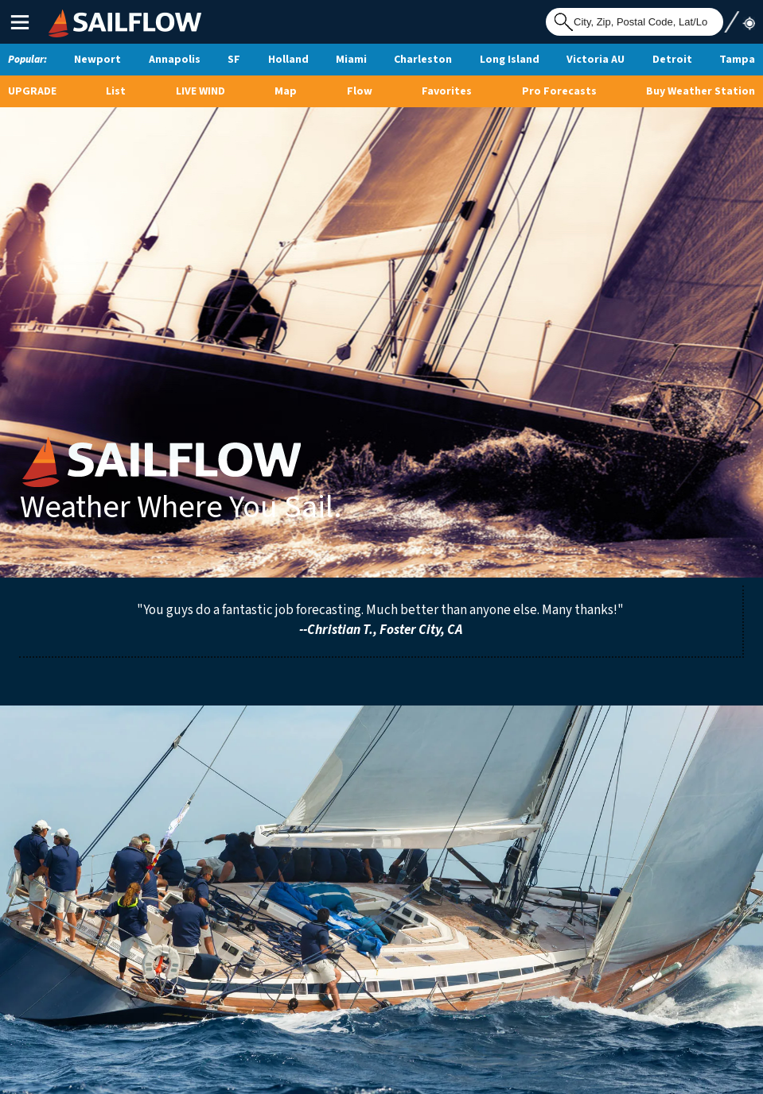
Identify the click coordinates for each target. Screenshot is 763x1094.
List (116, 91)
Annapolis (174, 60)
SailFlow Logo (78, 11)
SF (234, 60)
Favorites (447, 91)
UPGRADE (32, 91)
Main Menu (19, 22)
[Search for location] (634, 22)
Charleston (423, 60)
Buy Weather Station (700, 91)
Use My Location (739, 21)
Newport (97, 60)
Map (285, 91)
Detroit (672, 60)
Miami (351, 60)
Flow (359, 91)
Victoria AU (595, 60)
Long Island (509, 60)
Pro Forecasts (559, 91)
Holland (288, 60)
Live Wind (200, 91)
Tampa (737, 60)
